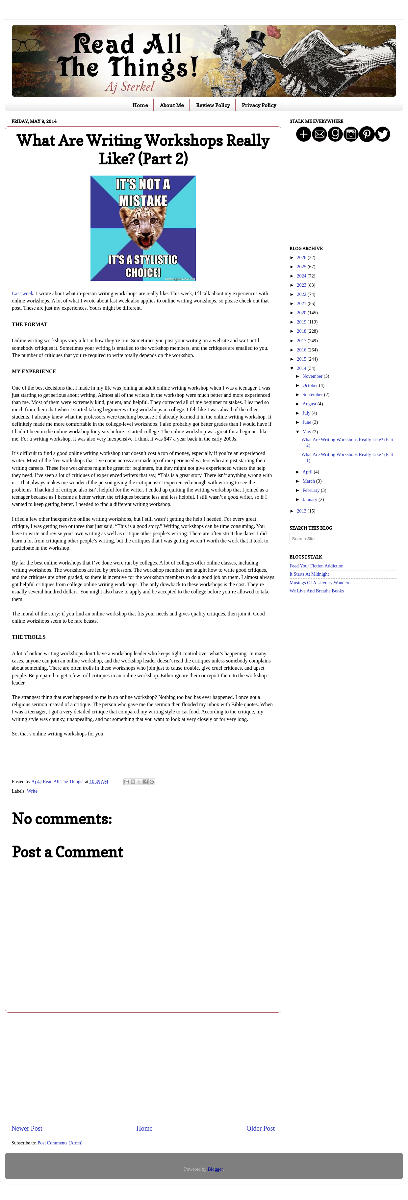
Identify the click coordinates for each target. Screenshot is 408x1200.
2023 (302, 285)
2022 (302, 294)
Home (140, 105)
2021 (302, 303)
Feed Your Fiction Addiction (317, 565)
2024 (302, 275)
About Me (172, 105)
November (313, 376)
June (308, 422)
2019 (302, 321)
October (311, 385)
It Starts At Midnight (309, 574)
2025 (302, 266)
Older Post (260, 1128)
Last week (22, 293)
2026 (302, 257)
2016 (302, 349)
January (311, 499)
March (309, 481)
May (308, 431)
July (307, 413)
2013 (302, 511)
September (313, 394)
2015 (302, 359)
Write (32, 791)
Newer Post (27, 1128)
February (312, 490)
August (310, 403)
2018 (302, 331)
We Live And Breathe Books (317, 590)
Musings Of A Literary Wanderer (321, 582)
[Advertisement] (143, 1068)
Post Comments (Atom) (60, 1142)
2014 (302, 368)
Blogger (215, 1169)
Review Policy (213, 105)
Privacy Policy (259, 105)
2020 (302, 312)
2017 (302, 340)
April (308, 471)
